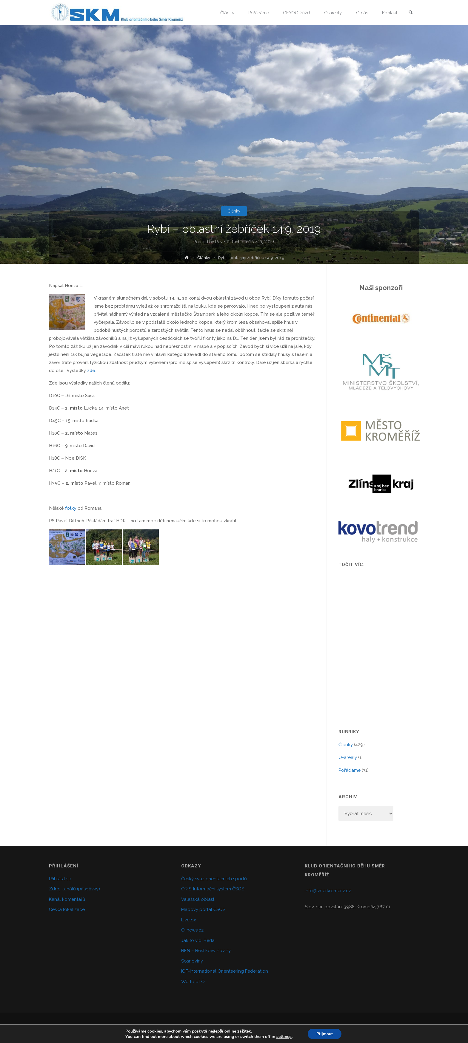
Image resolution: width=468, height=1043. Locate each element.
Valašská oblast (197, 899)
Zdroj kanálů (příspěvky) (74, 889)
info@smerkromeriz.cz (328, 890)
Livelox (188, 920)
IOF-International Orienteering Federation (224, 971)
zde (91, 370)
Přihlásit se (60, 878)
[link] (410, 13)
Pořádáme (349, 770)
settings (283, 1036)
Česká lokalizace (67, 909)
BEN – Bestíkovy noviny (206, 950)
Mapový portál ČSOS (203, 909)
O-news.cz (192, 930)
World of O (193, 981)
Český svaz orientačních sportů (214, 878)
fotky (70, 508)
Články (234, 211)
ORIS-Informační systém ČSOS (212, 889)
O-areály (347, 757)
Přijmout (324, 1033)
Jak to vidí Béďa (198, 940)
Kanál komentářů (67, 899)
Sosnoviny (192, 961)
